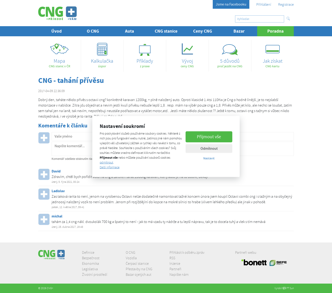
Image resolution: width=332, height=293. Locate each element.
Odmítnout (209, 148)
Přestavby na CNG (139, 269)
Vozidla (131, 258)
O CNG (130, 252)
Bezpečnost (90, 258)
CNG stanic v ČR (59, 54)
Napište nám (179, 274)
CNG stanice (166, 31)
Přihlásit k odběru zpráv (186, 252)
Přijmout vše (209, 136)
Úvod (56, 31)
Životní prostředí (94, 274)
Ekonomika (90, 263)
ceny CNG (187, 54)
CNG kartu (272, 54)
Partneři (175, 269)
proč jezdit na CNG (230, 54)
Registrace (286, 4)
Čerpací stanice (137, 263)
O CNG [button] (93, 31)
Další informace (109, 167)
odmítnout (106, 162)
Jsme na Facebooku (231, 4)
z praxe (145, 54)
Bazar (239, 31)
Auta (129, 31)
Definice (88, 252)
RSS (172, 258)
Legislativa (90, 269)
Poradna (280, 31)
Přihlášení (263, 4)
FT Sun (288, 288)
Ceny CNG (202, 31)
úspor (102, 54)
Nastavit (209, 158)
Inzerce (174, 263)
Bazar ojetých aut (138, 274)
